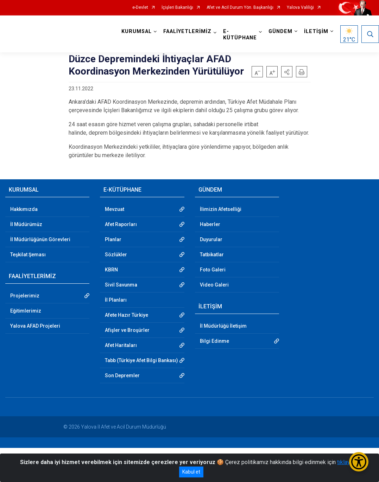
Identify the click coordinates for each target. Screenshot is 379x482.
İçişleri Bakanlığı (177, 7)
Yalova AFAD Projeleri (35, 326)
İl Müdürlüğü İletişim (223, 326)
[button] (286, 71)
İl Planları (116, 300)
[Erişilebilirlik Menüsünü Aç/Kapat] (358, 461)
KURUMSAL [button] (136, 31)
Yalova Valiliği (300, 7)
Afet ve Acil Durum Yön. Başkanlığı (240, 7)
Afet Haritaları (121, 345)
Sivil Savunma (121, 285)
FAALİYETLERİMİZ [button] (187, 31)
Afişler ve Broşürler (127, 330)
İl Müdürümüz (26, 224)
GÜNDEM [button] (280, 31)
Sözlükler (116, 254)
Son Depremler (122, 375)
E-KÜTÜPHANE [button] (240, 34)
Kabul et (191, 472)
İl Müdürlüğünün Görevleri (40, 239)
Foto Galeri (213, 269)
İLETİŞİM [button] (316, 31)
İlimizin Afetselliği (220, 209)
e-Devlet (140, 7)
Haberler (210, 224)
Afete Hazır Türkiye (126, 315)
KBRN (111, 269)
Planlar (113, 239)
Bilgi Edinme (214, 341)
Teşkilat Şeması (28, 254)
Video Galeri (214, 285)
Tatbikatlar (212, 254)
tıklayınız (348, 462)
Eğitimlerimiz (25, 311)
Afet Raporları (121, 224)
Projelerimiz (24, 295)
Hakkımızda (24, 209)
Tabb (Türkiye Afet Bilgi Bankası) (141, 360)
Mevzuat (114, 209)
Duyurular (211, 239)
